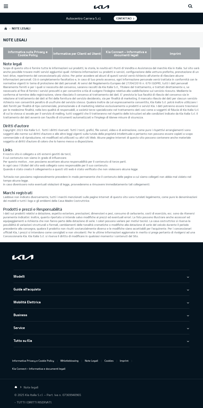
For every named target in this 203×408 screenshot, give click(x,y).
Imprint (175, 53)
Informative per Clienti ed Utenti (77, 53)
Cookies (109, 360)
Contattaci (123, 18)
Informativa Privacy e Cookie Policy (33, 360)
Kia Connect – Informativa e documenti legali (126, 53)
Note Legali (91, 360)
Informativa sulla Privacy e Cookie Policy (27, 53)
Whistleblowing (69, 360)
